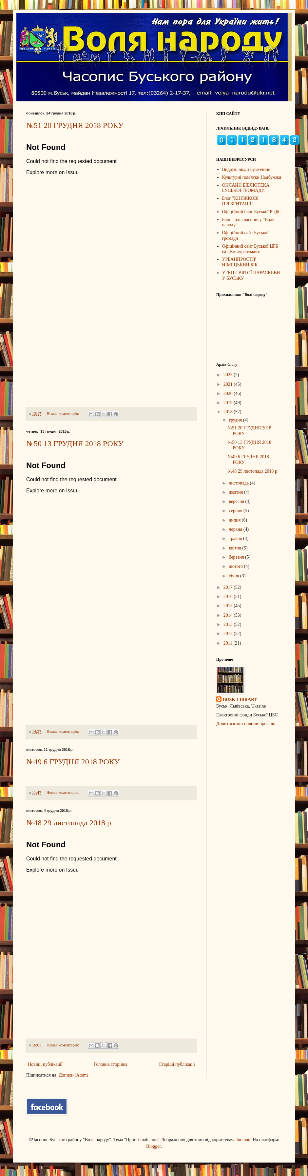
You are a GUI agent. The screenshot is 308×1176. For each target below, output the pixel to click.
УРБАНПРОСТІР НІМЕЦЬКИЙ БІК (240, 262)
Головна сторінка (110, 1064)
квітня (235, 548)
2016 (228, 596)
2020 (228, 393)
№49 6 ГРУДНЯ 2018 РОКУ (73, 761)
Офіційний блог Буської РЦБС (251, 211)
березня (237, 557)
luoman (243, 1139)
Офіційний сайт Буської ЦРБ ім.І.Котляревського (250, 249)
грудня (236, 420)
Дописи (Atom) (73, 1075)
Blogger (153, 1146)
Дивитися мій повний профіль (245, 723)
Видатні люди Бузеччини (246, 169)
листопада (239, 483)
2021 (228, 384)
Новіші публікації (45, 1064)
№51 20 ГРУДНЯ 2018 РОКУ (75, 125)
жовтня (236, 492)
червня (236, 529)
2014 (228, 615)
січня (234, 575)
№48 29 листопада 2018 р (68, 822)
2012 (228, 633)
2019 (228, 402)
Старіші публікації (177, 1064)
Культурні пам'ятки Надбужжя (251, 177)
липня (235, 520)
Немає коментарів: (63, 413)
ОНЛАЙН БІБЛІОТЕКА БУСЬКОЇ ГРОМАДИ (246, 188)
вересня (237, 501)
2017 (228, 587)
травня (236, 538)
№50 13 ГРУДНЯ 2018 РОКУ (75, 443)
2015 (228, 605)
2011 (228, 643)
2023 (228, 374)
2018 (228, 411)
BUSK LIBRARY (240, 699)
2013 (228, 624)
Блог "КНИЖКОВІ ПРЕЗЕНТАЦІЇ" (240, 201)
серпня (236, 510)
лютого (236, 566)
